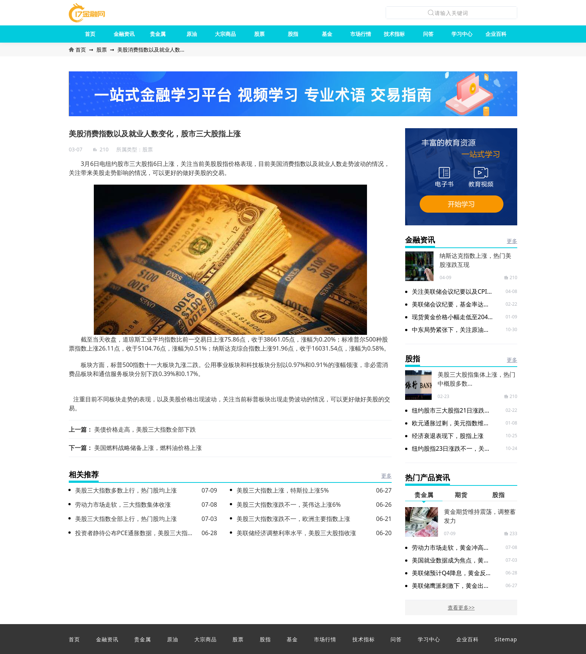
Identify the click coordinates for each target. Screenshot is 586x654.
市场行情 (360, 33)
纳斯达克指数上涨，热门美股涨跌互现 (475, 260)
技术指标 (394, 33)
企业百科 (495, 33)
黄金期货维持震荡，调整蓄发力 (480, 516)
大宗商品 (225, 33)
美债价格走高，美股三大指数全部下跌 (145, 429)
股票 (259, 33)
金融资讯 (124, 33)
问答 (428, 33)
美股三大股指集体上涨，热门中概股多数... (476, 379)
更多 (386, 475)
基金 (327, 33)
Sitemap (505, 639)
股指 (293, 33)
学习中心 (461, 33)
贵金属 (158, 33)
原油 (191, 33)
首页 (90, 33)
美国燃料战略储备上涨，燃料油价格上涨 (148, 448)
